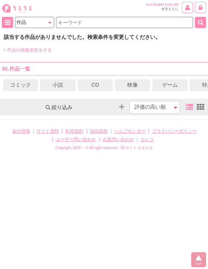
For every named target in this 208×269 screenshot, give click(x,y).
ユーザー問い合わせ (76, 139)
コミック (20, 85)
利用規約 (74, 131)
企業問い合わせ (118, 139)
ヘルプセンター (130, 131)
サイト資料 (48, 131)
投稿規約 (99, 131)
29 (176, 4)
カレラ (147, 139)
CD (95, 85)
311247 (158, 4)
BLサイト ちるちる (137, 148)
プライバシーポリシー (174, 131)
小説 (58, 85)
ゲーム (170, 85)
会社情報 (21, 131)
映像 (132, 85)
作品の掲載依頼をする (28, 50)
